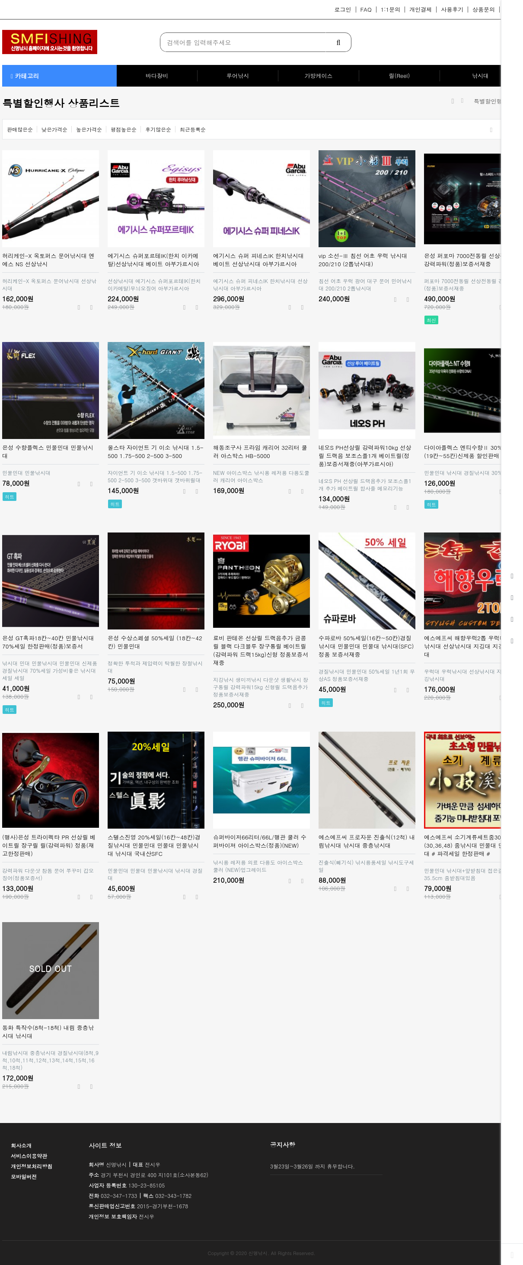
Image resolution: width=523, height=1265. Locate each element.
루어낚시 (237, 75)
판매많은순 (20, 129)
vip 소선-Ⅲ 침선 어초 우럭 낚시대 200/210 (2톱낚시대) (363, 260)
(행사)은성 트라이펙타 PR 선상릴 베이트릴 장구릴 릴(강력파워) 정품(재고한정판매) (49, 845)
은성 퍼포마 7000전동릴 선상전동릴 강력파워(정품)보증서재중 (470, 260)
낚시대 (480, 75)
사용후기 (452, 9)
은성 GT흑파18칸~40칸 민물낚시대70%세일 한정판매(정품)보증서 (48, 642)
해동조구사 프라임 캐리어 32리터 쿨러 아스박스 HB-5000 (260, 451)
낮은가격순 (54, 129)
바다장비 (157, 75)
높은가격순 (89, 129)
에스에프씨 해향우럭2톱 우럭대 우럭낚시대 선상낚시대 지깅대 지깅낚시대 (471, 646)
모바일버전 (24, 1176)
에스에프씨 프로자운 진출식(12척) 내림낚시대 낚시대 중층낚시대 (367, 841)
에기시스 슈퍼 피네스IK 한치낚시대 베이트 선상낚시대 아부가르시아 (258, 260)
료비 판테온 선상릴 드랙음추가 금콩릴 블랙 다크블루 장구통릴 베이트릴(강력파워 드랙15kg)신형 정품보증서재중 (260, 650)
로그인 (343, 9)
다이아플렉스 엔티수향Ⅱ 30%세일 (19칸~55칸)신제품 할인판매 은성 (469, 451)
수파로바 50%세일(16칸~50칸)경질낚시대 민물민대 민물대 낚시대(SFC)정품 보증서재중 (366, 646)
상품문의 (483, 9)
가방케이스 (319, 75)
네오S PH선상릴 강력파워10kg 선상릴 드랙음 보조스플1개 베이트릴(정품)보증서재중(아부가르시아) (365, 455)
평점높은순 (124, 129)
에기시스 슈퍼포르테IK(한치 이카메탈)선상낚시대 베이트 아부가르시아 (153, 260)
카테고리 (25, 75)
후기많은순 (158, 129)
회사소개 (21, 1145)
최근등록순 (193, 129)
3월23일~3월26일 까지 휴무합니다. (312, 1166)
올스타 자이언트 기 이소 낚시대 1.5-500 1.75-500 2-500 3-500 (156, 451)
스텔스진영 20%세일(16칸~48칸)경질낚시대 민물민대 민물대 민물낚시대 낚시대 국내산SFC (154, 845)
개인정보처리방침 (31, 1166)
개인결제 (420, 9)
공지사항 (282, 1144)
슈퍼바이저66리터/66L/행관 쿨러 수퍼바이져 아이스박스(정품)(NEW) (259, 841)
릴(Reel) (399, 75)
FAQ (366, 9)
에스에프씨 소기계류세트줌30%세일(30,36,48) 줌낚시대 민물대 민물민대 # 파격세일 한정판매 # (471, 845)
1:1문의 (391, 9)
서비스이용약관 (29, 1155)
